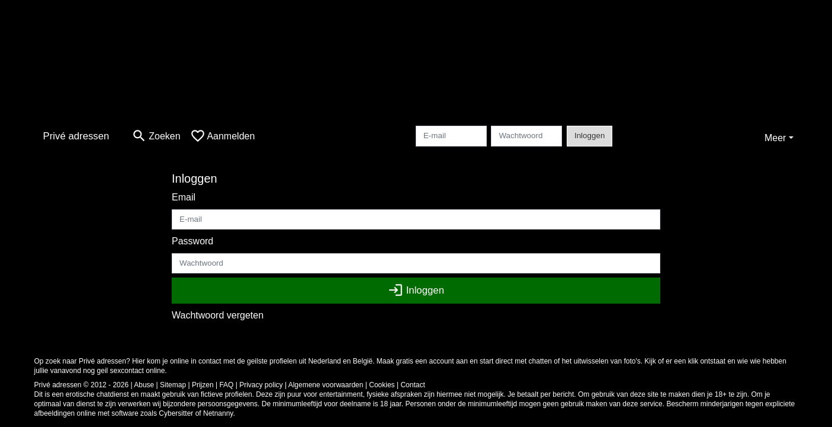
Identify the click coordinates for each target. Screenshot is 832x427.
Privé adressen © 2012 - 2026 (81, 385)
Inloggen (589, 135)
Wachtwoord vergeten (218, 315)
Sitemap (173, 385)
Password (192, 241)
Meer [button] (775, 138)
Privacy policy (260, 385)
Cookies (381, 385)
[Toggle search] (156, 136)
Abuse (144, 385)
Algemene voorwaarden (326, 385)
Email (183, 197)
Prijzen (203, 385)
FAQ (226, 385)
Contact (412, 385)
